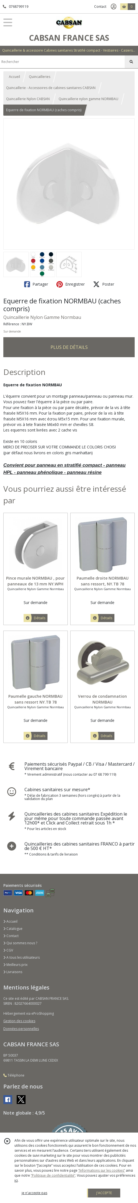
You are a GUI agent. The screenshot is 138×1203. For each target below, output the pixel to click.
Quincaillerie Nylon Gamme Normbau (42, 317)
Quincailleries (39, 76)
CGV (8, 950)
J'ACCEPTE (104, 1193)
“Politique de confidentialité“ (53, 1175)
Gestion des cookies (19, 1021)
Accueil (14, 76)
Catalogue (12, 928)
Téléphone (13, 1075)
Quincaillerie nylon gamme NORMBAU (88, 99)
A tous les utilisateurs (21, 957)
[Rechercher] (131, 61)
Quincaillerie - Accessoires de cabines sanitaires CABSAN (51, 87)
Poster (103, 284)
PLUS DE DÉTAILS (69, 347)
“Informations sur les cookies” (101, 1170)
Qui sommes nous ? (20, 943)
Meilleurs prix (15, 964)
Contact (100, 6)
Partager (36, 284)
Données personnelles (21, 1028)
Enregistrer (70, 284)
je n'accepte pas (34, 1193)
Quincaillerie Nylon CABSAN (28, 99)
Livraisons (12, 971)
